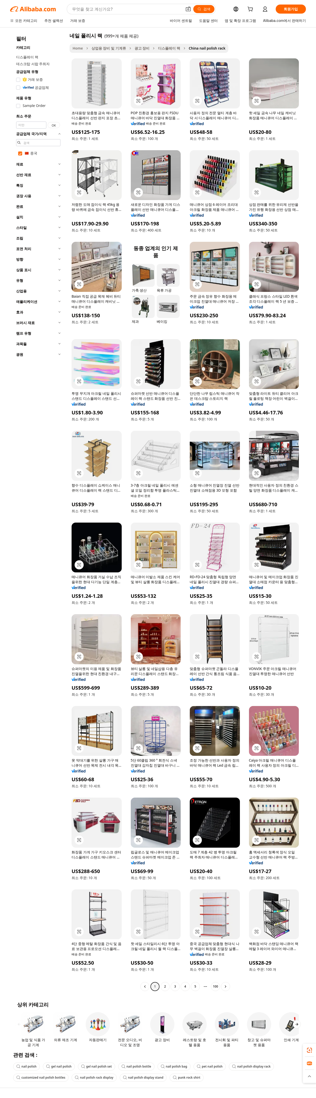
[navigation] (38, 511)
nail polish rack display (94, 1077)
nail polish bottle (136, 1066)
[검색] (203, 9)
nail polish (26, 1066)
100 (215, 986)
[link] (309, 1050)
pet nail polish (210, 1066)
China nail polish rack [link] (207, 48)
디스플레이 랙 (169, 48)
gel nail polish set (96, 1066)
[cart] (251, 10)
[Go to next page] (225, 986)
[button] (188, 9)
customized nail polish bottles (40, 1077)
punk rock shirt (186, 1077)
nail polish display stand (143, 1077)
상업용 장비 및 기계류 (108, 48)
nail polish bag (174, 1066)
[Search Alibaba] (126, 9)
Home (78, 48)
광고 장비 (142, 48)
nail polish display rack (251, 1066)
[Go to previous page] (144, 986)
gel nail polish (59, 1066)
